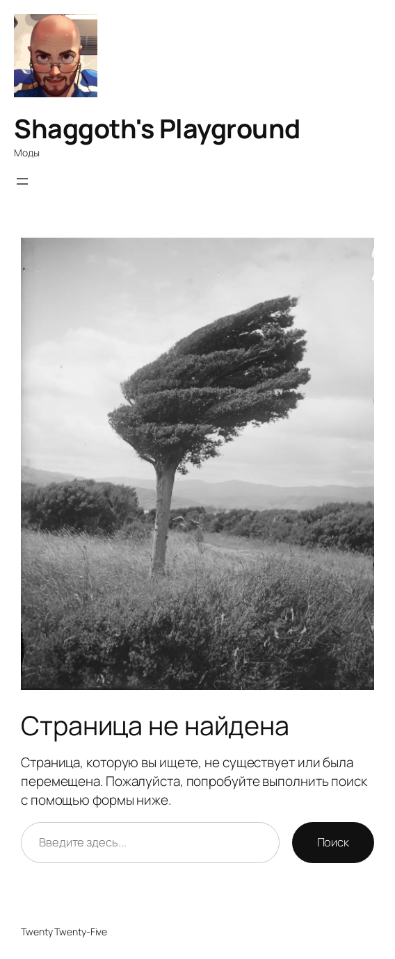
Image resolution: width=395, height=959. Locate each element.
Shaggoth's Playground (157, 128)
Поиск (333, 842)
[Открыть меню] (22, 181)
